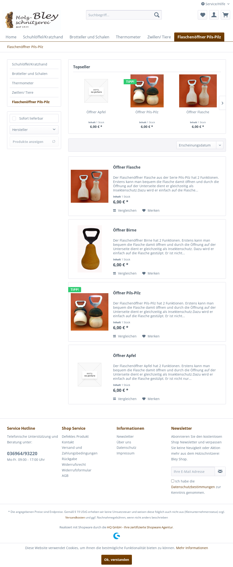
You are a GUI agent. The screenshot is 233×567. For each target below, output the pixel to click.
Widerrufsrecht (74, 464)
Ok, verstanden (116, 559)
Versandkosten (75, 517)
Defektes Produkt (75, 436)
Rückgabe (69, 459)
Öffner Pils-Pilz (146, 112)
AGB (65, 475)
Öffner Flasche (197, 112)
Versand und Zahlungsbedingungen (80, 450)
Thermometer (23, 83)
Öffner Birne (124, 230)
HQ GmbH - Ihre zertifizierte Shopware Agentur (140, 527)
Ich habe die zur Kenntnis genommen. (196, 487)
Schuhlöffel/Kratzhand (29, 64)
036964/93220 (22, 453)
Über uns (124, 442)
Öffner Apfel (96, 112)
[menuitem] (124, 15)
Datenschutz (126, 447)
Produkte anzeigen (34, 141)
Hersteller (20, 129)
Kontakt (68, 442)
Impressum (125, 453)
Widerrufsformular (76, 470)
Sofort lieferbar (31, 118)
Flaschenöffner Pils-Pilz (31, 102)
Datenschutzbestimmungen (193, 487)
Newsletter (125, 436)
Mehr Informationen (192, 548)
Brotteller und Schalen (29, 73)
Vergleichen (125, 210)
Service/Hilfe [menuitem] (213, 4)
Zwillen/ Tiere (22, 92)
